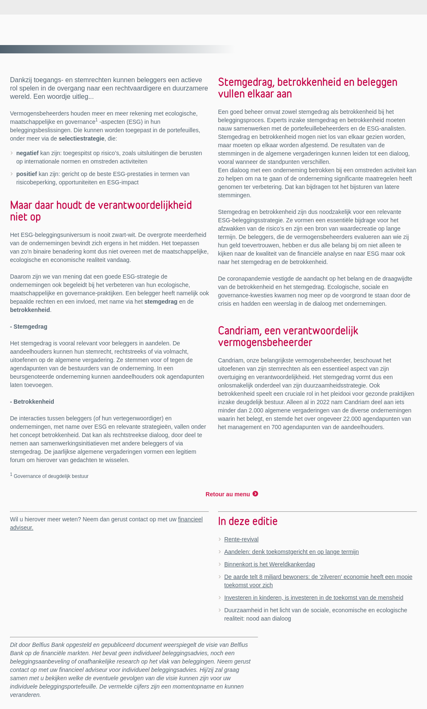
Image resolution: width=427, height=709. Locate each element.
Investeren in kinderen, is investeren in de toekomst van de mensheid (314, 597)
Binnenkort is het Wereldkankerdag (269, 564)
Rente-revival (241, 539)
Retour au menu (228, 494)
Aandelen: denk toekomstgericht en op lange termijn (291, 551)
